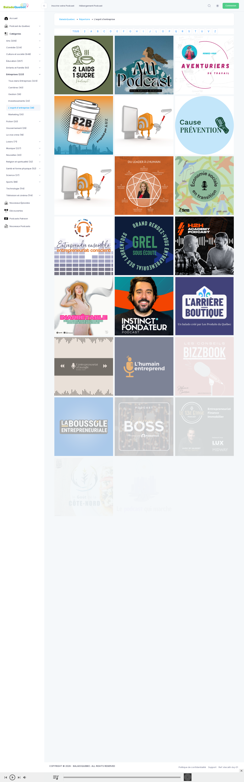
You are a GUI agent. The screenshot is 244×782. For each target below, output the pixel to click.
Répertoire (84, 19)
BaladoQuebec (67, 19)
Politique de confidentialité (192, 767)
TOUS (75, 31)
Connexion (230, 5)
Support (212, 767)
